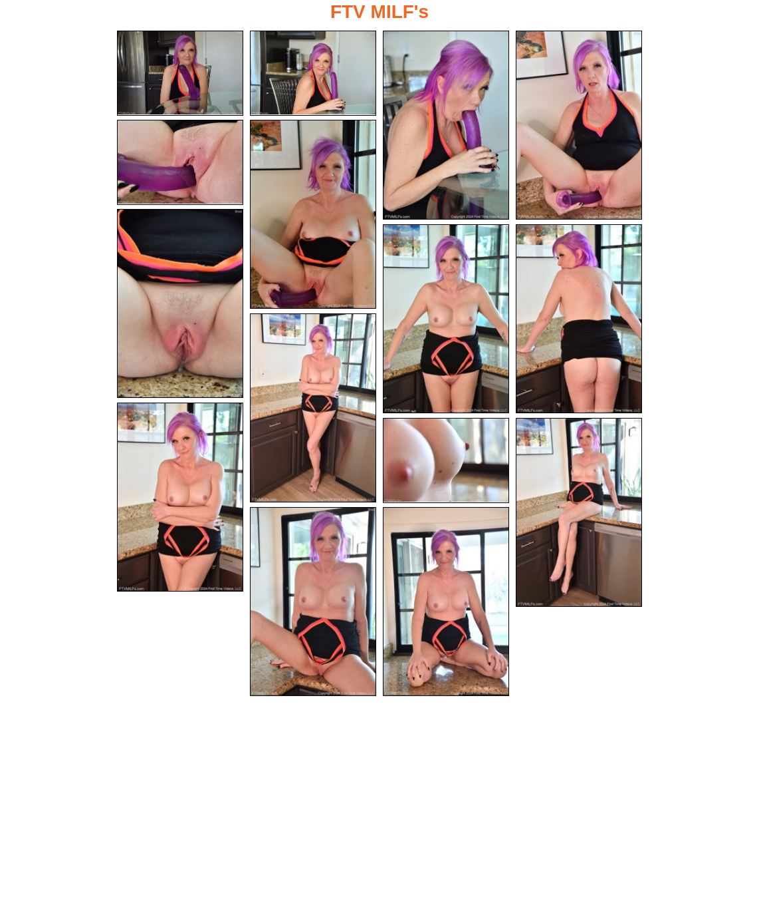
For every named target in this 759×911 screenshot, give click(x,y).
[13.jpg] (579, 512)
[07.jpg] (180, 303)
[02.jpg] (313, 73)
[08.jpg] (446, 318)
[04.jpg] (579, 125)
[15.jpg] (446, 601)
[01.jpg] (180, 73)
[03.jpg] (446, 125)
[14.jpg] (313, 601)
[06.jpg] (313, 214)
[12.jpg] (446, 460)
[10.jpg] (313, 407)
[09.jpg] (579, 318)
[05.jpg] (180, 162)
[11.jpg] (180, 497)
